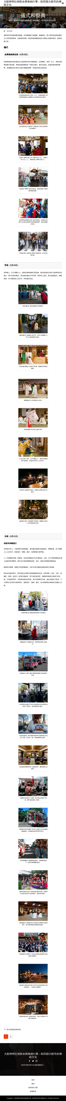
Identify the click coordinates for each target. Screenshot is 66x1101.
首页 (33, 1080)
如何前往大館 (33, 1087)
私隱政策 (33, 1091)
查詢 (33, 1084)
